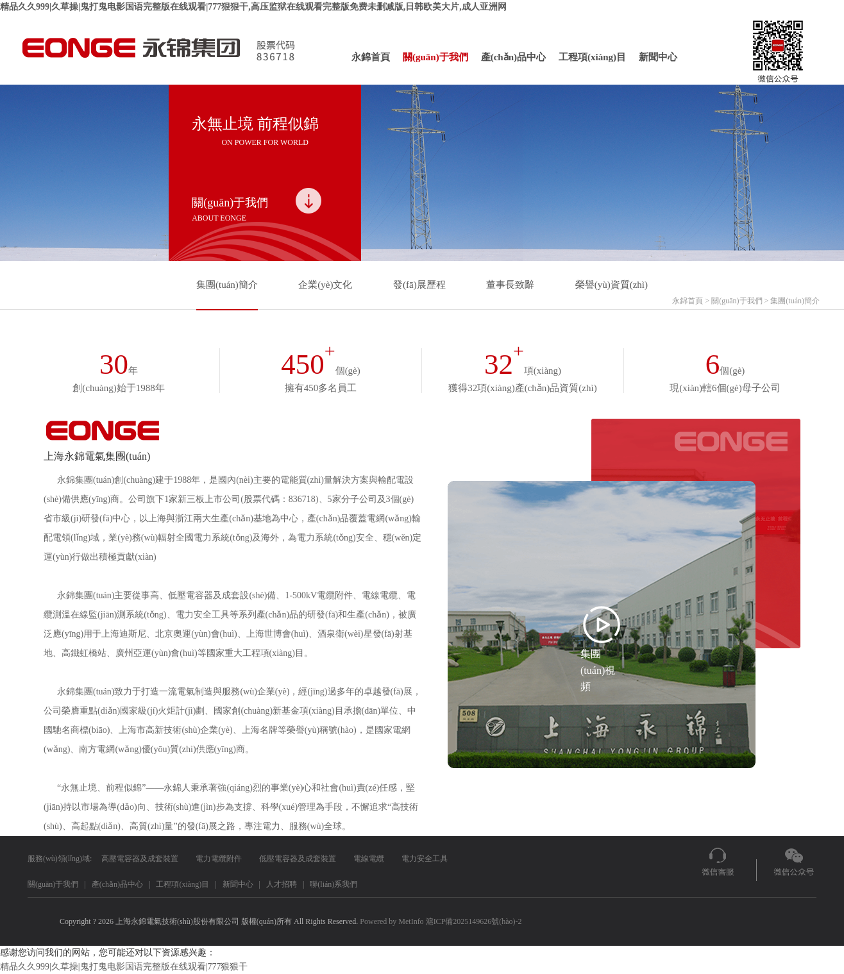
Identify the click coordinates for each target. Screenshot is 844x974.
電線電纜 (368, 858)
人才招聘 (281, 884)
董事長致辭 (510, 285)
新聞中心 (658, 57)
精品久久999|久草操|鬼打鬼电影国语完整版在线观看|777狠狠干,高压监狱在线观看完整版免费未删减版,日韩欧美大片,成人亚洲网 (253, 7)
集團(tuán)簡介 (227, 285)
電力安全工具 (424, 858)
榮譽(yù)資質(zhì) (611, 285)
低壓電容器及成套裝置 (297, 858)
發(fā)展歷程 (419, 285)
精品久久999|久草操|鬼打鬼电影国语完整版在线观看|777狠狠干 (124, 966)
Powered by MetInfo (391, 921)
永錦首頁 (370, 57)
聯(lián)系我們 (333, 884)
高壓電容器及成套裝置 (139, 858)
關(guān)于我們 (435, 57)
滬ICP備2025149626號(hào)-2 (474, 921)
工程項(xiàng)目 (592, 57)
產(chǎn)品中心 (513, 57)
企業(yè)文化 (325, 285)
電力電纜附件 (219, 858)
